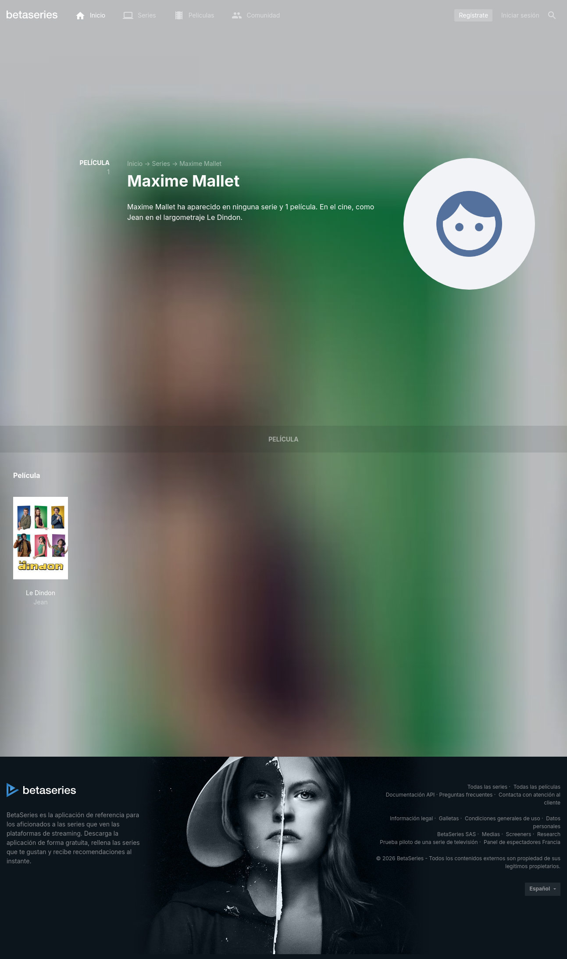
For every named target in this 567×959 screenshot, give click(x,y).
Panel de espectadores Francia (522, 842)
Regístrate (473, 15)
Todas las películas (537, 786)
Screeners (518, 834)
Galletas (449, 818)
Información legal (411, 818)
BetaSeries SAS (456, 834)
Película (283, 439)
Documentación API (410, 794)
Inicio (135, 163)
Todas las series (487, 786)
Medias (491, 834)
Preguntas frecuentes (466, 794)
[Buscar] (552, 15)
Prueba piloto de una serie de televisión (429, 842)
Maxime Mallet (200, 163)
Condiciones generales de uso (502, 818)
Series (161, 163)
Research (548, 834)
